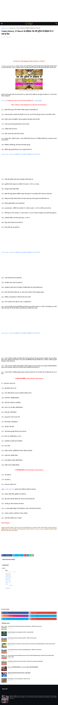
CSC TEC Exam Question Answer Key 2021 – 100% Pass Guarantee (22, 638)
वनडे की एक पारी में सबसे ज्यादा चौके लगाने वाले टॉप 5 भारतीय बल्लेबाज (19, 673)
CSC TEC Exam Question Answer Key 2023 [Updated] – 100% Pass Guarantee (24, 649)
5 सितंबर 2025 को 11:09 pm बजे (11, 571)
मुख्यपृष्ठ (2, 28)
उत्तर (7, 584)
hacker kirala (8, 575)
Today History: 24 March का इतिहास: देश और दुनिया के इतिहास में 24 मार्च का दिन (20, 333)
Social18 (4, 37)
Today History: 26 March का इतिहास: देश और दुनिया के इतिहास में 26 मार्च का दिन (20, 154)
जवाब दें (7, 582)
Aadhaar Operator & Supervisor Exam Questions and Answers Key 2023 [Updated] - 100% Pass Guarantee (31, 643)
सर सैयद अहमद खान (9, 489)
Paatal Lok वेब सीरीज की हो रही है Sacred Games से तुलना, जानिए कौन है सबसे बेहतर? (23, 667)
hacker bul (7, 579)
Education (6, 28)
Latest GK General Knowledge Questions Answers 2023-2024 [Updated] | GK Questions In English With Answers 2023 (31, 656)
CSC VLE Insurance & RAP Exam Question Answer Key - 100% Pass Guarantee (25, 626)
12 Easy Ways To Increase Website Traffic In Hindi (19, 678)
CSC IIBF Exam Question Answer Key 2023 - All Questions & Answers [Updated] (25, 661)
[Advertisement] (29, 11)
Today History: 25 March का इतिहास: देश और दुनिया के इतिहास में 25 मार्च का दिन (20, 252)
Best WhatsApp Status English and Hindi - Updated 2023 (20, 632)
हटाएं (9, 582)
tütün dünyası (8, 577)
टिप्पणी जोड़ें (7, 588)
